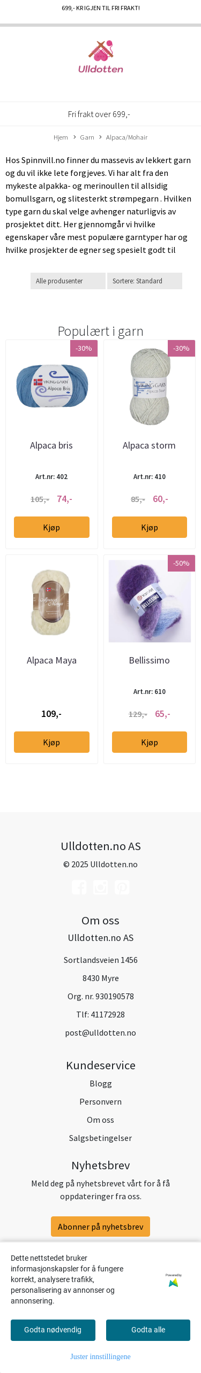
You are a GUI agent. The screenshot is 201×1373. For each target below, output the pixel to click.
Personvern (100, 1101)
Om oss (100, 1119)
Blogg (101, 1083)
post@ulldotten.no (100, 1032)
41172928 (108, 1014)
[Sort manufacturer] (68, 281)
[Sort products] (144, 281)
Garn (83, 137)
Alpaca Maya (52, 660)
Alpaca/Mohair (123, 137)
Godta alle (148, 1329)
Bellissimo (149, 660)
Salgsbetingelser (100, 1137)
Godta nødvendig (52, 1329)
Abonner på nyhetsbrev (100, 1226)
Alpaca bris (51, 445)
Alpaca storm (149, 445)
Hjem (61, 137)
